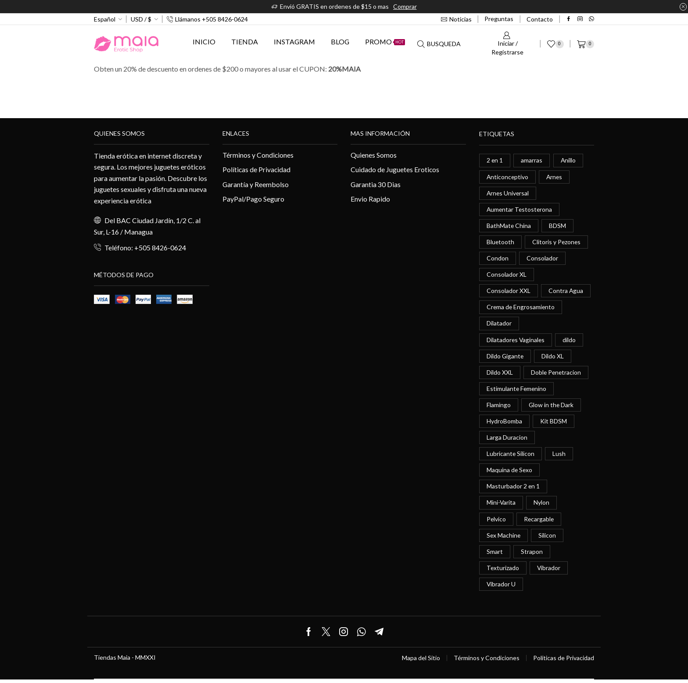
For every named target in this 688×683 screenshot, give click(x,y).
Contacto (540, 19)
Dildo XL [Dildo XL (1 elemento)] (553, 357)
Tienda (244, 41)
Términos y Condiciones (258, 155)
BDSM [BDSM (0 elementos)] (557, 226)
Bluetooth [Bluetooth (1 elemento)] (501, 242)
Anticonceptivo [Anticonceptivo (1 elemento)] (508, 177)
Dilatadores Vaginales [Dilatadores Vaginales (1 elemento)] (516, 341)
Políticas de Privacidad (256, 169)
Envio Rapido (370, 199)
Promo (385, 41)
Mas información (380, 133)
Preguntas (498, 18)
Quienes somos (119, 133)
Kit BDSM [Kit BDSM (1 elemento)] (553, 423)
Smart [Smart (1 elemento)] (495, 554)
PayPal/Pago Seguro (253, 199)
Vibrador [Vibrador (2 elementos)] (549, 571)
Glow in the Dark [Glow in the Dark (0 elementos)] (551, 406)
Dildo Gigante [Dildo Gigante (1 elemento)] (505, 357)
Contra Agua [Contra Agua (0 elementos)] (566, 292)
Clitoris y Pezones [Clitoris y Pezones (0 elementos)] (557, 242)
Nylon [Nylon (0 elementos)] (542, 505)
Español (104, 19)
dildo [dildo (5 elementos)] (570, 341)
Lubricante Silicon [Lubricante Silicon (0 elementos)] (511, 456)
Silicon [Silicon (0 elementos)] (548, 538)
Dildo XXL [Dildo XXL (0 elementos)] (500, 374)
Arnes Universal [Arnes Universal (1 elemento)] (508, 193)
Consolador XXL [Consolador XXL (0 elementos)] (508, 292)
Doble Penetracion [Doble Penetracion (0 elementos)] (556, 374)
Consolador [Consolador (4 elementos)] (542, 259)
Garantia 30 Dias (376, 184)
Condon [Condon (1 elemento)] (498, 259)
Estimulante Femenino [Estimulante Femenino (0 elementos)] (517, 390)
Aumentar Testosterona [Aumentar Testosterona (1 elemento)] (520, 209)
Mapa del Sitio (421, 661)
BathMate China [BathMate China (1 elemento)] (509, 226)
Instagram (294, 41)
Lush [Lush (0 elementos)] (559, 456)
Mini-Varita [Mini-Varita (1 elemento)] (501, 505)
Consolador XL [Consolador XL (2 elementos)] (507, 275)
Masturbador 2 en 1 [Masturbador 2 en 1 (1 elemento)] (513, 488)
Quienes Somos (374, 155)
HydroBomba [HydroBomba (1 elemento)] (504, 423)
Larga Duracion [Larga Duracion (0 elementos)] (507, 439)
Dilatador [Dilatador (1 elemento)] (499, 324)
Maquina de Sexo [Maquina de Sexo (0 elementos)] (510, 472)
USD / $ (141, 19)
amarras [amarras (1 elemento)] (532, 160)
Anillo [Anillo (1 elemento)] (569, 160)
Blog (340, 41)
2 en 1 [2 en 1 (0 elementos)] (495, 160)
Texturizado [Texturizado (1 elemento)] (503, 571)
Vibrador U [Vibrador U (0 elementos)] (501, 587)
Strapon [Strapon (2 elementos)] (532, 554)
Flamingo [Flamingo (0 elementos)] (499, 406)
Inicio (204, 41)
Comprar (405, 6)
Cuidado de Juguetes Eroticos (395, 169)
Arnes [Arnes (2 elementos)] (555, 177)
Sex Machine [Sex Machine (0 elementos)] (504, 538)
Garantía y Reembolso (255, 184)
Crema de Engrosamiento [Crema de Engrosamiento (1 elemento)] (521, 308)
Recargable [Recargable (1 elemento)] (539, 521)
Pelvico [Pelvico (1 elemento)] (496, 521)
